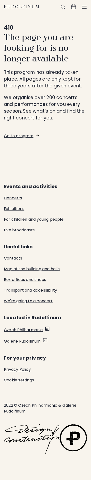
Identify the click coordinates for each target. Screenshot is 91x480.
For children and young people (34, 219)
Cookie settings (19, 380)
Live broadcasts (19, 230)
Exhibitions (14, 208)
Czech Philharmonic (23, 330)
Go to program (18, 136)
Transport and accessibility (30, 290)
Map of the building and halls (32, 269)
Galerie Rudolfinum (22, 341)
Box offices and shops (25, 279)
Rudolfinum (22, 6)
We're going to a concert (28, 301)
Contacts (13, 258)
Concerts (13, 198)
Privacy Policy (17, 369)
